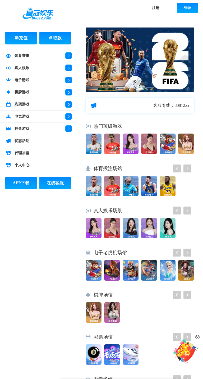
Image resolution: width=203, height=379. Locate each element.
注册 (155, 8)
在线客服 (55, 183)
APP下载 (21, 183)
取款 (55, 38)
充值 (21, 38)
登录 (187, 8)
